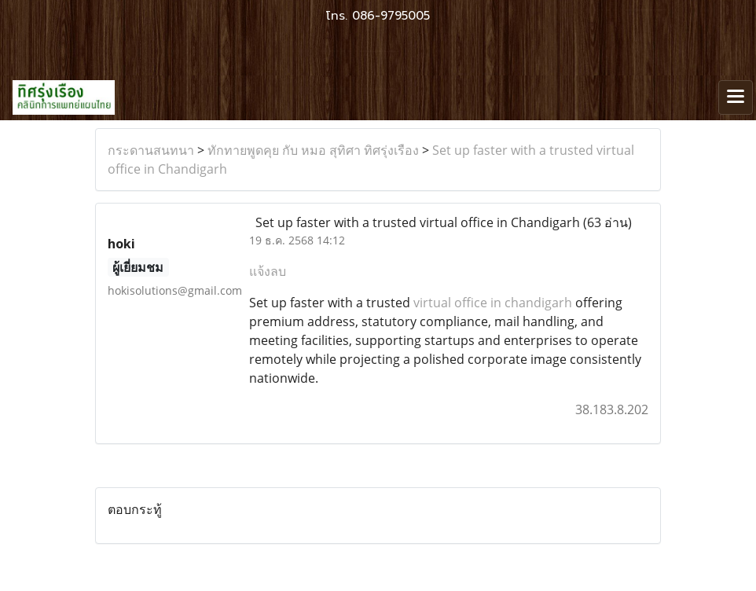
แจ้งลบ (267, 271)
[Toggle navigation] (735, 97)
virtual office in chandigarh (492, 302)
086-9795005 (391, 15)
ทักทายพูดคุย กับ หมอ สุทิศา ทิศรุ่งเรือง (313, 150)
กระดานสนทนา (151, 150)
